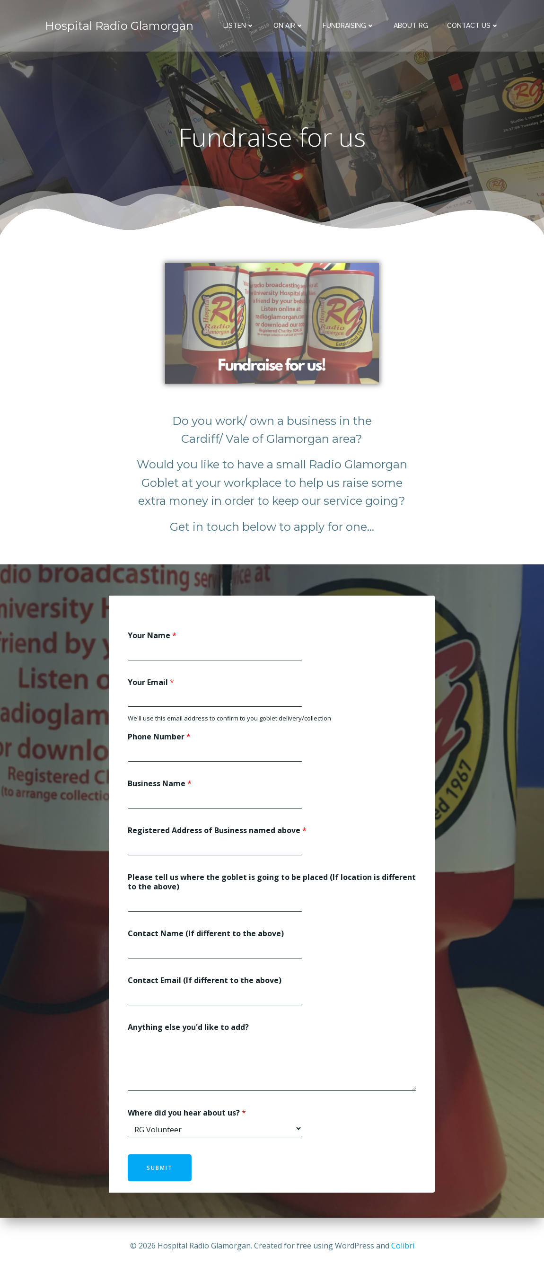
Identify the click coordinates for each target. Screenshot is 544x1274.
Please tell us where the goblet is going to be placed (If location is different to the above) (272, 882)
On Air (288, 26)
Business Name (160, 784)
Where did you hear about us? (187, 1113)
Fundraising (349, 26)
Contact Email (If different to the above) (204, 981)
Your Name (152, 636)
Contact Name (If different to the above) (206, 934)
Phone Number (159, 737)
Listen (238, 26)
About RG (411, 26)
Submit (160, 1168)
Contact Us (473, 26)
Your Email (151, 682)
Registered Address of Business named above (217, 831)
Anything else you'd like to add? (188, 1028)
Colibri (402, 1245)
